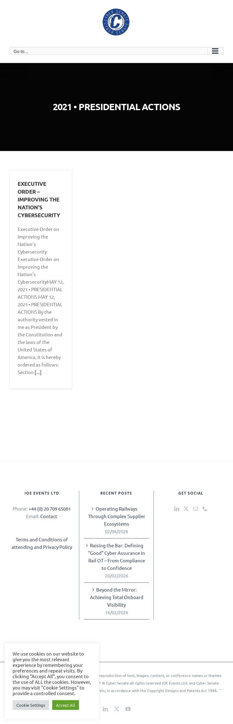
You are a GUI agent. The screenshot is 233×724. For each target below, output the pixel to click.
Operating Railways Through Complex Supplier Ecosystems (116, 516)
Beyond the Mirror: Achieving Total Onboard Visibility (116, 597)
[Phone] (205, 508)
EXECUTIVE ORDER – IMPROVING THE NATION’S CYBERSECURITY (39, 199)
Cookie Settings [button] (30, 705)
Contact (48, 516)
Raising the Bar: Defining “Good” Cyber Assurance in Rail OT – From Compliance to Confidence (116, 556)
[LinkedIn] (176, 508)
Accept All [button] (65, 705)
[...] (38, 372)
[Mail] (195, 508)
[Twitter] (186, 508)
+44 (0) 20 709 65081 (50, 509)
